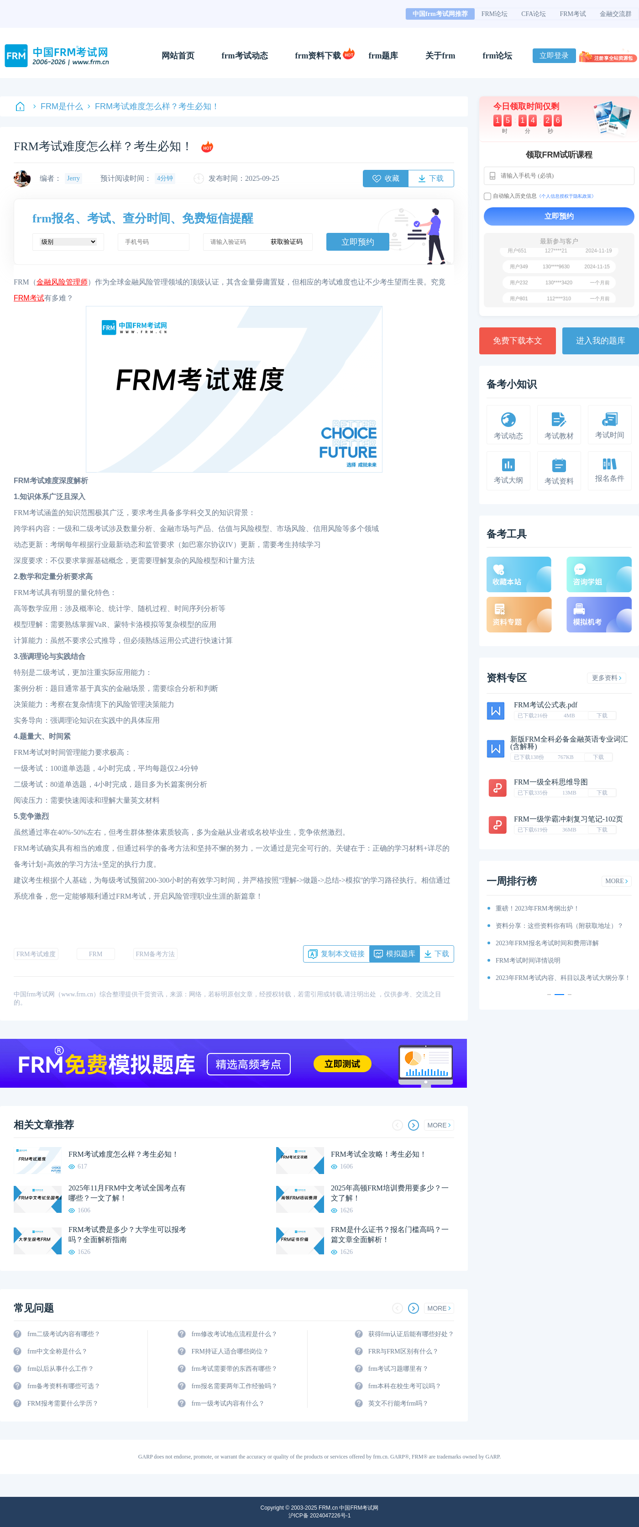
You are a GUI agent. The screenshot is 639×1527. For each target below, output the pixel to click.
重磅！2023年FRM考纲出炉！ (538, 908)
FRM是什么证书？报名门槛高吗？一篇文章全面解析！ (390, 1234)
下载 (602, 715)
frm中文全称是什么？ (57, 1351)
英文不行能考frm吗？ (398, 1403)
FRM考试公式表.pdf (545, 705)
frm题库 (383, 55)
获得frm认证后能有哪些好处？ (411, 1334)
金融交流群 (616, 14)
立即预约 (357, 242)
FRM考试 (573, 14)
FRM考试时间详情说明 (528, 960)
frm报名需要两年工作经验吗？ (234, 1386)
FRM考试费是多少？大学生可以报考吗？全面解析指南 (127, 1234)
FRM (96, 954)
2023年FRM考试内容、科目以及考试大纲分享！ (563, 977)
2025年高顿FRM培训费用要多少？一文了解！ (390, 1193)
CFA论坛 (533, 14)
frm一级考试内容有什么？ (227, 1403)
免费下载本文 (517, 340)
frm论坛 (497, 55)
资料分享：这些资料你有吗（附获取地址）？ (559, 925)
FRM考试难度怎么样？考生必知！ (154, 106)
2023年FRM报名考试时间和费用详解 (547, 943)
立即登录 (554, 55)
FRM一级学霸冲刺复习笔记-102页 (568, 819)
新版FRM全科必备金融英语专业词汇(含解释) (569, 742)
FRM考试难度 (36, 954)
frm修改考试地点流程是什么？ (234, 1334)
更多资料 (607, 677)
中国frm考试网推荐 (440, 14)
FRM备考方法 (155, 954)
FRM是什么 (58, 106)
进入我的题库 (600, 340)
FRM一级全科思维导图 (551, 782)
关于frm (440, 55)
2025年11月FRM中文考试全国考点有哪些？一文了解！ (127, 1193)
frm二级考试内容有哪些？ (63, 1334)
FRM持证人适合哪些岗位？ (230, 1351)
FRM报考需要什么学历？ (63, 1403)
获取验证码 (287, 241)
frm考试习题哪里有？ (398, 1368)
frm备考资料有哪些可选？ (63, 1386)
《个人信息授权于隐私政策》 (566, 196)
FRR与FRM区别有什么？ (403, 1351)
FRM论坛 (495, 14)
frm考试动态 (245, 55)
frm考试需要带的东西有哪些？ (234, 1368)
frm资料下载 (318, 55)
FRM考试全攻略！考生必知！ (379, 1154)
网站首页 (178, 55)
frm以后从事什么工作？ (60, 1368)
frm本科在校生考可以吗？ (404, 1386)
